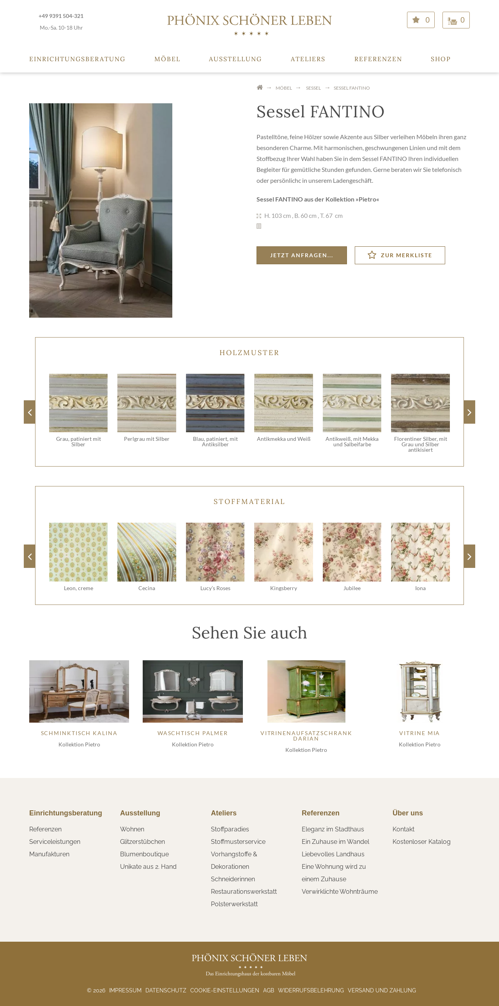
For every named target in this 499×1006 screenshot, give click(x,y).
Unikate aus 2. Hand (148, 866)
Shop (441, 59)
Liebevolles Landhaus (333, 854)
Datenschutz (165, 990)
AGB (268, 990)
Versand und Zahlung (382, 990)
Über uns (408, 813)
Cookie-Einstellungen (224, 990)
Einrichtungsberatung (77, 59)
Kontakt (403, 829)
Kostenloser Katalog (422, 841)
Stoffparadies (230, 829)
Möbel (167, 59)
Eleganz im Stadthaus (333, 829)
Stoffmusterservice (238, 841)
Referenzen (378, 59)
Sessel (313, 88)
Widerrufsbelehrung (311, 990)
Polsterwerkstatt (234, 904)
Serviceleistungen (54, 841)
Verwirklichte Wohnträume (340, 891)
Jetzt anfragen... (301, 255)
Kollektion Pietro (79, 744)
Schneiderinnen (233, 879)
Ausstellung (235, 59)
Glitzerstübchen (142, 841)
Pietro (367, 199)
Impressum (125, 990)
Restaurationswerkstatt (244, 891)
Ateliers (308, 59)
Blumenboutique (144, 854)
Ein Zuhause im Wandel (335, 841)
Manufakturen (49, 854)
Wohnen (132, 829)
